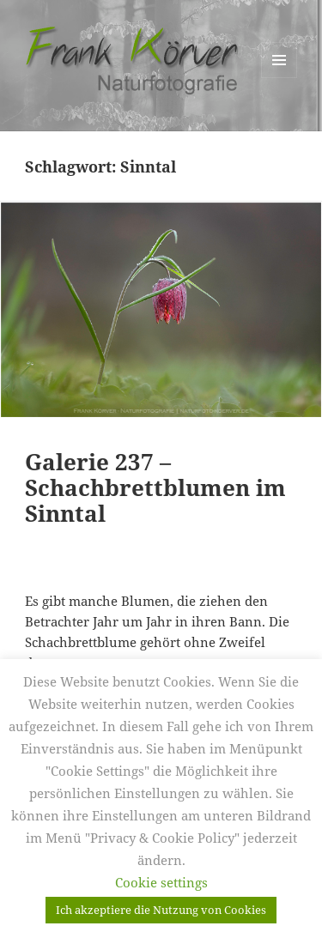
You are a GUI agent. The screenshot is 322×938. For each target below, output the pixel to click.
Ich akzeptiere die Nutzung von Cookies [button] (161, 909)
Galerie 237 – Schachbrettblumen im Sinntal (155, 487)
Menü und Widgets (279, 77)
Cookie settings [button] (161, 882)
